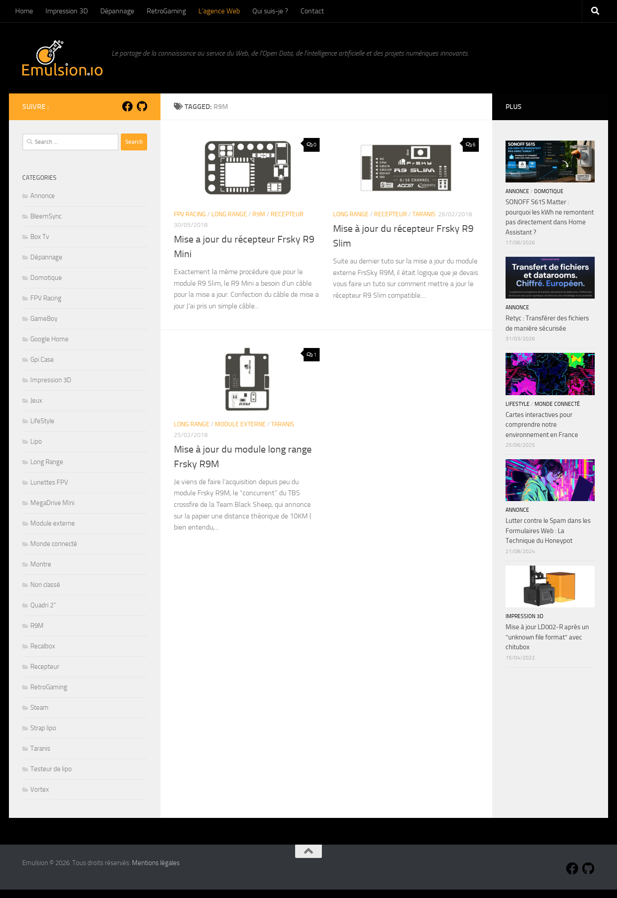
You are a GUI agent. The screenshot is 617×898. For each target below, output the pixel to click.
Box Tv (39, 237)
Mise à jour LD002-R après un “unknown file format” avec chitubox (547, 637)
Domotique (46, 278)
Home (24, 11)
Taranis (424, 214)
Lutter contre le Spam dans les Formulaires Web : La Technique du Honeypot (548, 531)
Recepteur (287, 214)
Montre (40, 564)
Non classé (45, 585)
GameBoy (44, 319)
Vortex (39, 789)
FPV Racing (190, 214)
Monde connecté (53, 544)
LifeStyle (42, 421)
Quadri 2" (43, 605)
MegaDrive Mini (52, 503)
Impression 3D (66, 11)
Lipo (36, 441)
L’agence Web (219, 11)
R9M (258, 214)
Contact (312, 11)
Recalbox (42, 646)
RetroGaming (166, 11)
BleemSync (46, 216)
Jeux (36, 400)
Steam (39, 708)
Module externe (240, 424)
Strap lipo (43, 728)
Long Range (229, 214)
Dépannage (117, 11)
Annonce (42, 196)
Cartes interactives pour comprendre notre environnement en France (542, 425)
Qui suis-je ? (270, 11)
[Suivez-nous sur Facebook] (127, 106)
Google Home (49, 339)
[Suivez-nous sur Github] (141, 106)
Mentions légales (156, 863)
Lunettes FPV (49, 482)
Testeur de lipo (51, 769)
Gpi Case (42, 360)
